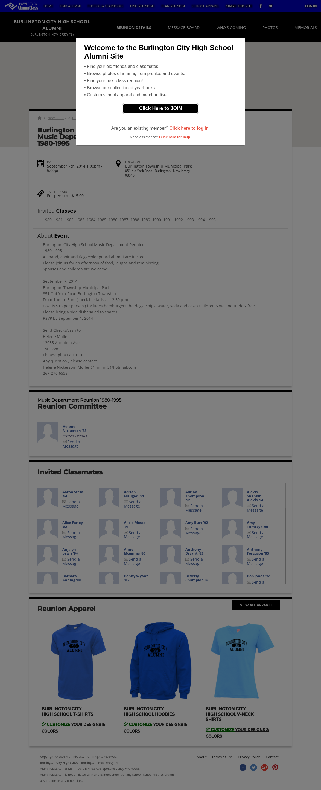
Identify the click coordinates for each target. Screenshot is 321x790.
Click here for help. (175, 137)
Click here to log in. (189, 128)
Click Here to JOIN (160, 108)
